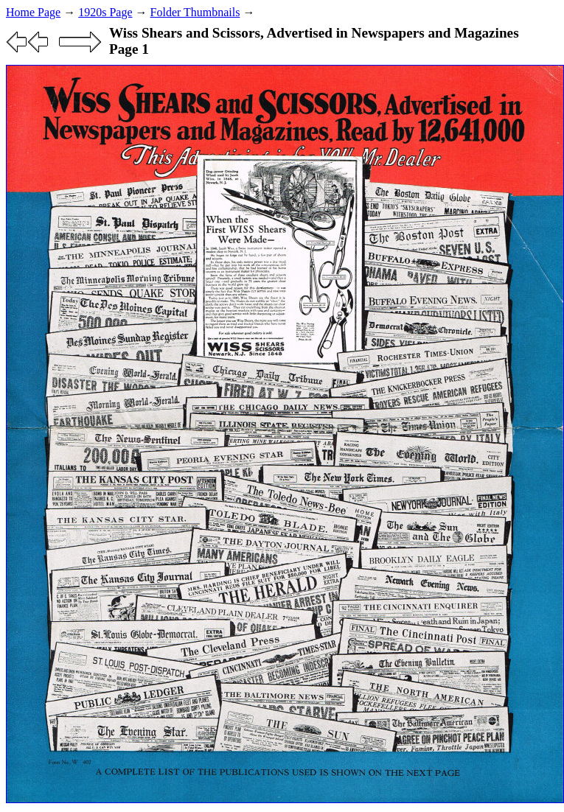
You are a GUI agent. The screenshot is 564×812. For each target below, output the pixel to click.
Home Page (33, 12)
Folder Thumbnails (195, 12)
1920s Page (105, 12)
